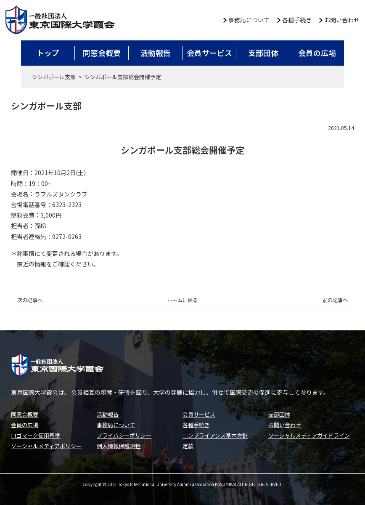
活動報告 (155, 52)
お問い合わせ (342, 20)
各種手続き (297, 20)
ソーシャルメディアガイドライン (309, 435)
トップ (48, 52)
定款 (187, 446)
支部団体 (263, 52)
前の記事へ (335, 300)
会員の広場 (317, 52)
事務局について (249, 20)
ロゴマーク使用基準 (35, 435)
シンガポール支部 (54, 77)
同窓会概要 (102, 52)
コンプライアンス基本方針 (215, 435)
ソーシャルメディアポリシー (46, 446)
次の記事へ (29, 300)
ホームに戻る (182, 300)
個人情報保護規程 (118, 446)
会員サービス (209, 52)
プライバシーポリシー (124, 435)
